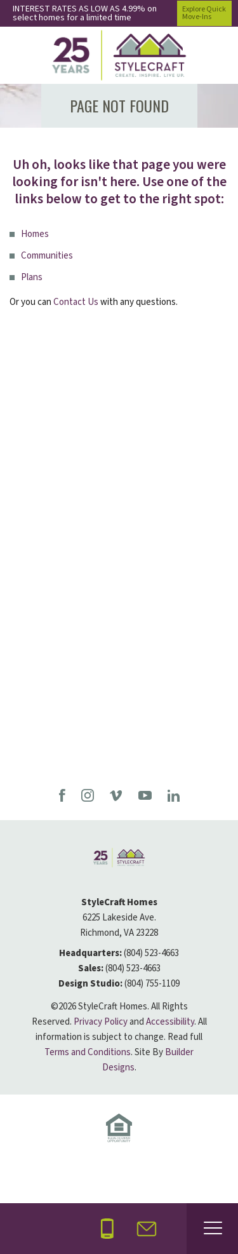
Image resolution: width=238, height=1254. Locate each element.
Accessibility (170, 1021)
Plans (32, 277)
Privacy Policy (101, 1021)
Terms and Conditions (87, 1052)
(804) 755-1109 (152, 983)
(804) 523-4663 (151, 953)
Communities (47, 255)
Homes (35, 234)
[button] (146, 1229)
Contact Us (75, 302)
